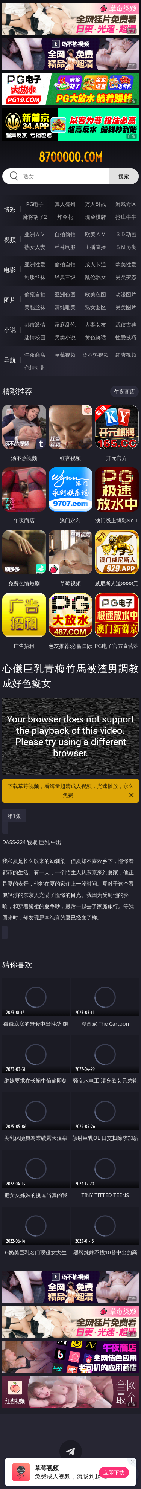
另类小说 (65, 337)
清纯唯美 (65, 307)
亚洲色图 (65, 294)
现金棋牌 (95, 216)
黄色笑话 (95, 337)
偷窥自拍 (34, 294)
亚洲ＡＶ (34, 234)
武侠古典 (125, 324)
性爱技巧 (125, 337)
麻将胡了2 (35, 216)
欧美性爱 (125, 264)
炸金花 (65, 216)
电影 (10, 270)
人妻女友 (95, 324)
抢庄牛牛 (125, 216)
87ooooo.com (70, 157)
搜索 (123, 176)
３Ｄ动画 (125, 234)
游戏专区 (125, 204)
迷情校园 (34, 337)
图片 (10, 300)
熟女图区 (95, 307)
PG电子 (35, 204)
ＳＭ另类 (125, 246)
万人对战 (95, 204)
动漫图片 (125, 294)
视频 (10, 239)
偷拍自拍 (65, 264)
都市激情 (34, 324)
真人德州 (65, 204)
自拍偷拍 (65, 234)
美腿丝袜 (34, 307)
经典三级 (65, 277)
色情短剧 (34, 367)
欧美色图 (95, 294)
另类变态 (125, 277)
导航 (10, 360)
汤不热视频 (95, 354)
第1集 (14, 815)
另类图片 (125, 307)
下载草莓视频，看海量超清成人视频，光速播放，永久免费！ (71, 791)
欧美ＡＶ (95, 234)
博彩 (10, 209)
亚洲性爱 (34, 264)
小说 (10, 330)
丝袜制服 (65, 246)
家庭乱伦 (65, 324)
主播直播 (95, 246)
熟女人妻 (34, 246)
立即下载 (113, 1472)
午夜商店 (34, 354)
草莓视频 (65, 354)
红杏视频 (125, 354)
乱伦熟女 (95, 277)
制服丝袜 (34, 277)
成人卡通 (95, 264)
